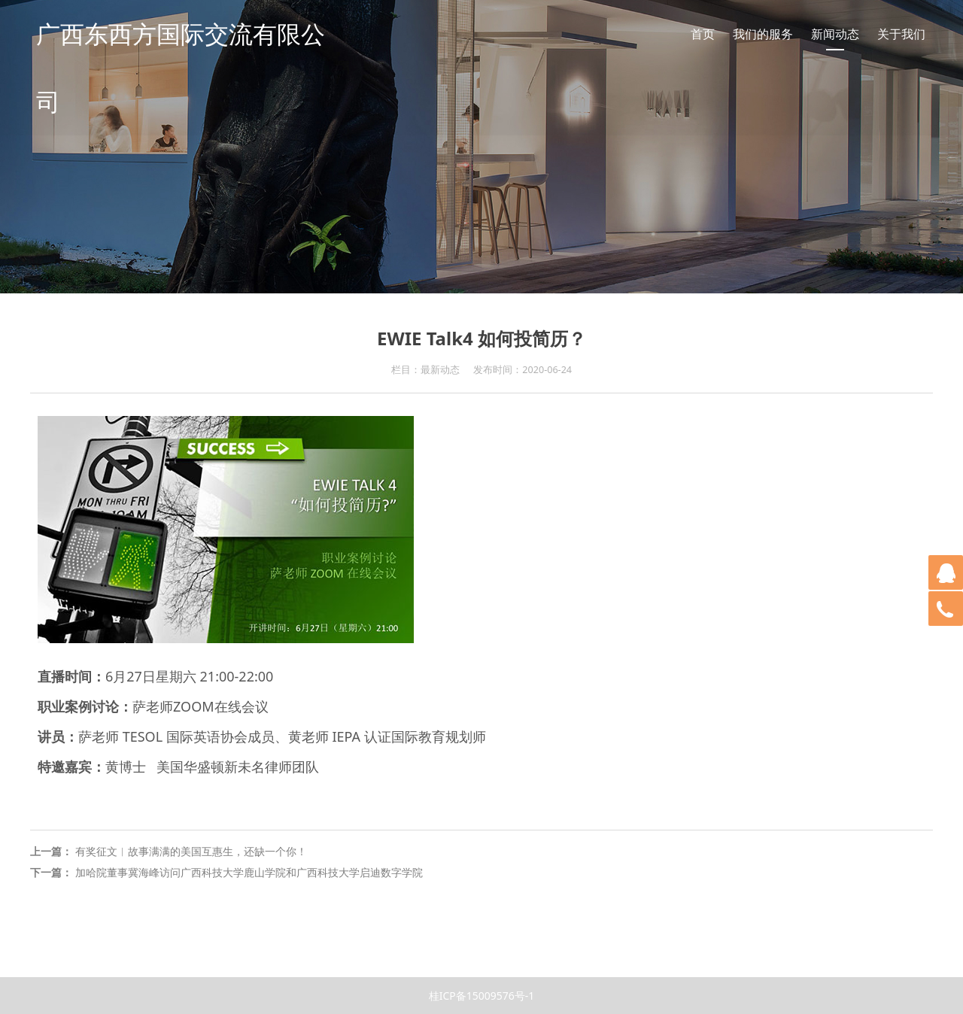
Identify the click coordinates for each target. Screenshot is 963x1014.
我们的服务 (763, 34)
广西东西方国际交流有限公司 (180, 67)
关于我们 (901, 34)
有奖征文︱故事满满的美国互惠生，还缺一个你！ (191, 851)
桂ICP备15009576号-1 (482, 995)
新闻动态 (835, 34)
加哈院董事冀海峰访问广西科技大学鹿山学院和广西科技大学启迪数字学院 (249, 872)
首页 (703, 34)
